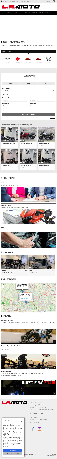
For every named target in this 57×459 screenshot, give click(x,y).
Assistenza (27, 13)
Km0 (28, 83)
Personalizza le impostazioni (13, 453)
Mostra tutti (52, 118)
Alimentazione (5, 103)
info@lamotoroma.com (44, 421)
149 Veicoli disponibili (28, 114)
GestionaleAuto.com (51, 455)
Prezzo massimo (6, 97)
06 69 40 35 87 (25, 1)
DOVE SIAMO (34, 13)
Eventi (22, 13)
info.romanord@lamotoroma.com (11, 1)
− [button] (3, 287)
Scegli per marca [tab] (6, 51)
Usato (11, 83)
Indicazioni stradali (21, 288)
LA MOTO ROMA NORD (37, 402)
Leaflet (42, 311)
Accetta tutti (13, 450)
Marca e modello (6, 88)
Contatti (48, 1)
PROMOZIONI (16, 13)
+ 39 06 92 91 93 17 (43, 419)
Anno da (31, 97)
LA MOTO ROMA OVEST (37, 414)
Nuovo (46, 83)
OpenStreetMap (48, 311)
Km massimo (33, 103)
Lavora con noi (48, 13)
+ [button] (3, 285)
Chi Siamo (41, 13)
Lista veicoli (8, 13)
